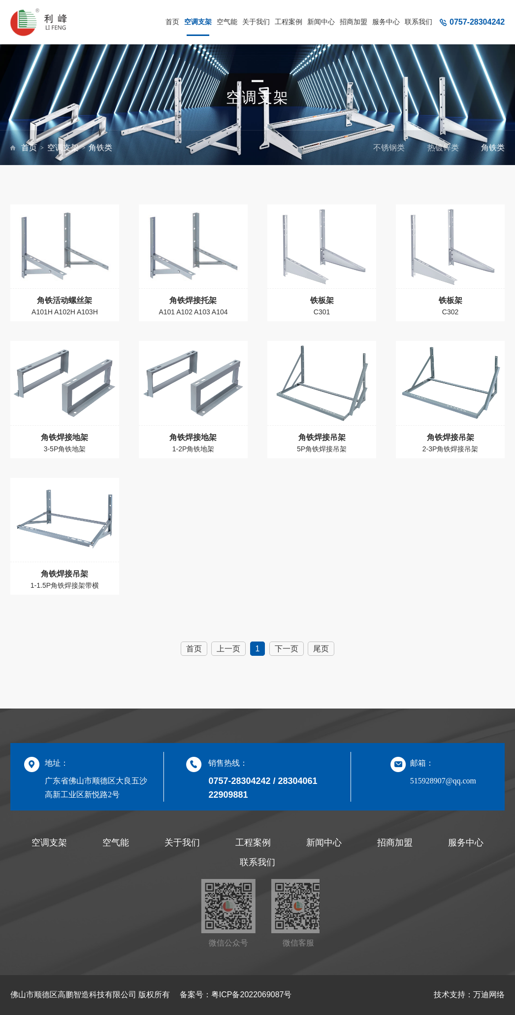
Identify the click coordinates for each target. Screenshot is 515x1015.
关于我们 (256, 22)
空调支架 (198, 22)
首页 (172, 22)
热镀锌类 (443, 147)
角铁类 (100, 147)
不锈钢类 (389, 147)
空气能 (227, 22)
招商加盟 (353, 22)
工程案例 (288, 22)
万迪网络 (489, 994)
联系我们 (418, 22)
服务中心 (386, 22)
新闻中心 (321, 22)
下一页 (286, 648)
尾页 (321, 648)
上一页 (228, 648)
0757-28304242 (477, 22)
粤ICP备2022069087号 (251, 994)
